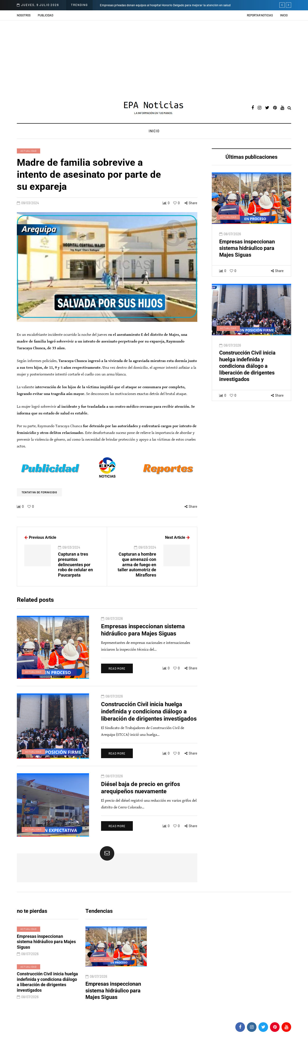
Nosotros (24, 15)
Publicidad (45, 15)
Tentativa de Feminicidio (39, 492)
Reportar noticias (260, 15)
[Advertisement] (154, 56)
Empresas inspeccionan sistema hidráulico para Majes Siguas (247, 260)
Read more (117, 680)
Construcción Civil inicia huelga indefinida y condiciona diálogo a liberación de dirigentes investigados (247, 378)
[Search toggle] (289, 108)
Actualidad (28, 150)
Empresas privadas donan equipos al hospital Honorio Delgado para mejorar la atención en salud (165, 5)
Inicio (284, 15)
